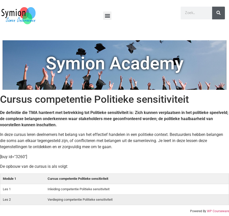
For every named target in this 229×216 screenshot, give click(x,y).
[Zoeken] (218, 13)
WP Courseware (218, 211)
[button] (107, 15)
